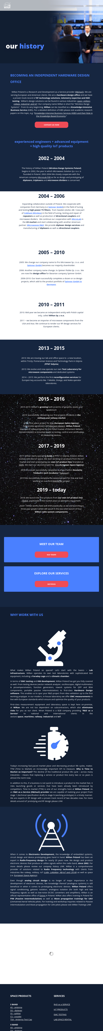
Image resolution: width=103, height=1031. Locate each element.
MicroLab (76, 219)
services (51, 584)
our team (51, 554)
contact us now (51, 124)
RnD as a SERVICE (62, 1004)
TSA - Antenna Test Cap (21, 1019)
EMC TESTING (60, 1014)
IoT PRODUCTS (61, 1009)
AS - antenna (16, 1007)
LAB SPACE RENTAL (63, 1019)
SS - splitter (15, 1013)
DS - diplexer (16, 1010)
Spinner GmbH (55, 207)
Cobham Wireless (32, 213)
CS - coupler (15, 1016)
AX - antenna (16, 1027)
